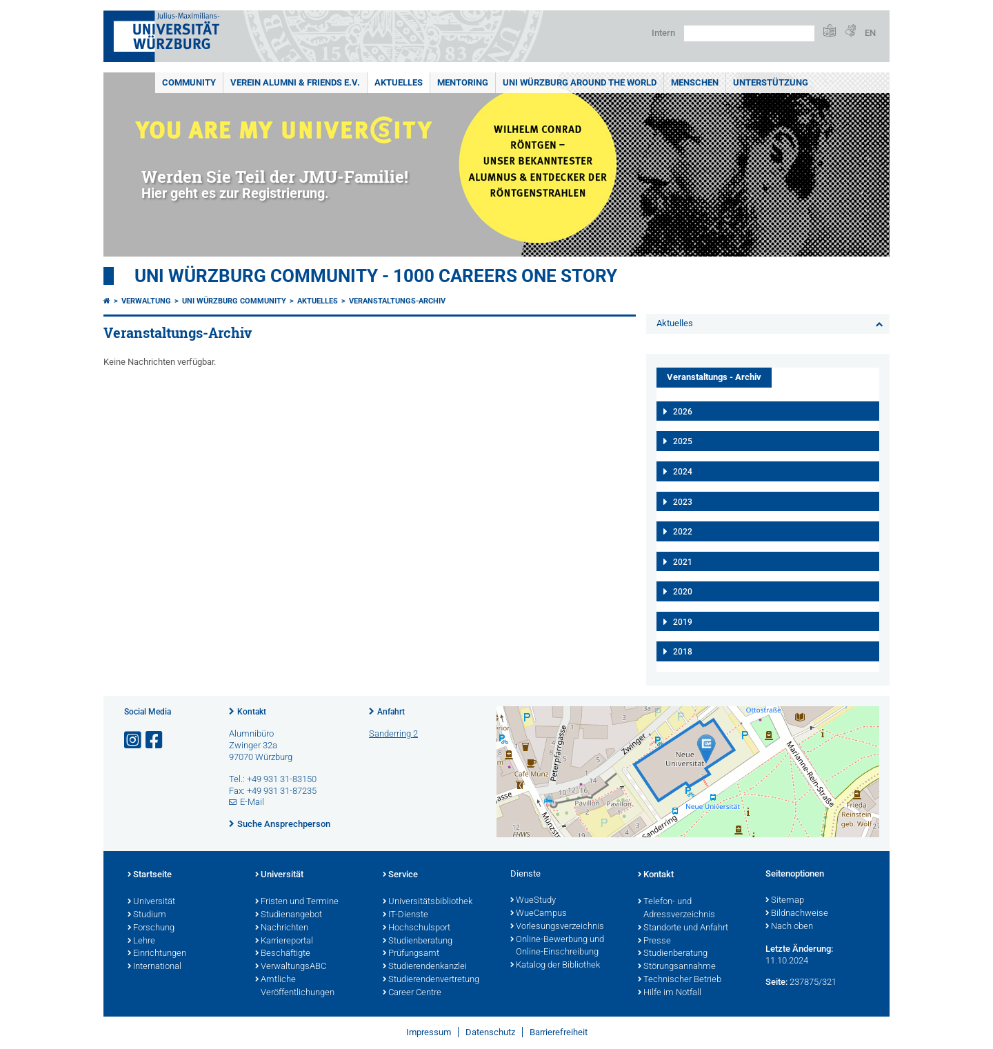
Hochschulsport (416, 928)
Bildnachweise (796, 914)
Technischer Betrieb (679, 980)
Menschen (695, 82)
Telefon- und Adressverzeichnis (676, 908)
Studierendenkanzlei (425, 967)
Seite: (776, 982)
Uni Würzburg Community (234, 301)
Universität (151, 902)
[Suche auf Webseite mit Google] (749, 33)
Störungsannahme (677, 967)
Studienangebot (288, 915)
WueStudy (533, 901)
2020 (682, 592)
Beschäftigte (282, 954)
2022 (682, 532)
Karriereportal (284, 941)
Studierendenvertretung (431, 980)
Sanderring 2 (393, 733)
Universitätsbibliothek (427, 902)
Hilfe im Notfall (669, 993)
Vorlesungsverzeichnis (557, 927)
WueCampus (538, 914)
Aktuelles (398, 82)
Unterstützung (770, 82)
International (154, 967)
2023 (682, 502)
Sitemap (784, 901)
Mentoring (462, 82)
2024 (682, 472)
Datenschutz (490, 1032)
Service (400, 875)
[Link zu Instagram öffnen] (133, 740)
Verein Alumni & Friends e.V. (295, 82)
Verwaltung (146, 301)
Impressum (428, 1032)
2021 (682, 562)
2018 (682, 652)
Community (189, 82)
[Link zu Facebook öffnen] (155, 740)
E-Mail (252, 802)
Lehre (141, 941)
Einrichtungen (157, 954)
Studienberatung (417, 941)
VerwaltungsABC (290, 967)
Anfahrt (391, 712)
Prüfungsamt (411, 954)
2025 (682, 441)
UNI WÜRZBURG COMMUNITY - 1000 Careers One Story (375, 276)
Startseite (150, 875)
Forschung (151, 928)
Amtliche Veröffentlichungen (294, 986)
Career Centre (412, 993)
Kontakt (251, 712)
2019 (682, 622)
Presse (654, 941)
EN (870, 33)
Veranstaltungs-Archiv (397, 301)
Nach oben (789, 927)
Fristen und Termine (297, 902)
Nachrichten (281, 928)
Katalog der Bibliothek (555, 965)
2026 (682, 412)
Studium (147, 915)
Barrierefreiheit (559, 1032)
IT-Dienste (405, 915)
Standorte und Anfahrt (683, 928)
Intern (663, 33)
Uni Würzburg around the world (579, 82)
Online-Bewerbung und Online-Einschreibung (557, 946)
